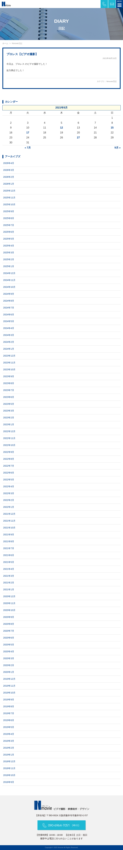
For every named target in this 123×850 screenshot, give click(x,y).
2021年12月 (9, 514)
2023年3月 (8, 410)
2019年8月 (8, 706)
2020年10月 (9, 610)
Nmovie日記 (112, 81)
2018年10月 (9, 775)
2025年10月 (9, 204)
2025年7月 (8, 225)
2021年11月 (9, 520)
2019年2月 (8, 747)
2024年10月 (9, 287)
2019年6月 (8, 720)
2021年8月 (8, 541)
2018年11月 (9, 768)
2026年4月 (8, 163)
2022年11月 (9, 438)
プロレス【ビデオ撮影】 (22, 54)
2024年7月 (8, 307)
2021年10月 (9, 527)
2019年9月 (8, 699)
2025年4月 (8, 245)
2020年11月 (9, 603)
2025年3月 (8, 252)
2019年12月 (9, 679)
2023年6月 (8, 397)
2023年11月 (9, 362)
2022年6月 (8, 472)
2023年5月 (8, 404)
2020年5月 (8, 644)
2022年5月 (8, 479)
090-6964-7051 (61, 825)
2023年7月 (8, 390)
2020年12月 (9, 596)
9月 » (118, 147)
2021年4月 (8, 569)
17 (27, 132)
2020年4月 (8, 651)
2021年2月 (8, 582)
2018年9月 (8, 782)
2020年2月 (8, 665)
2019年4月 (8, 734)
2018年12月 (9, 761)
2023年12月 (9, 355)
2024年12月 (9, 273)
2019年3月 (8, 741)
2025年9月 (8, 211)
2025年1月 (8, 266)
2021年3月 (8, 576)
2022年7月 (8, 465)
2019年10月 (9, 692)
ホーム (5, 43)
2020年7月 (8, 631)
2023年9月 (8, 376)
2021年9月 (8, 534)
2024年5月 (8, 321)
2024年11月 (9, 280)
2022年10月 (9, 445)
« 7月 (28, 147)
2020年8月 (8, 624)
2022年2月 (8, 500)
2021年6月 (8, 555)
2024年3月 (8, 335)
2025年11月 (9, 197)
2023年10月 (9, 369)
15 (112, 127)
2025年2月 (8, 259)
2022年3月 (8, 493)
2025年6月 (8, 232)
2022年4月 (8, 486)
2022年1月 (8, 507)
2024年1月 (8, 349)
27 (78, 137)
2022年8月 (8, 459)
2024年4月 (8, 328)
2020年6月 (8, 637)
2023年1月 (8, 424)
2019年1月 (8, 754)
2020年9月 (8, 617)
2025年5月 (8, 238)
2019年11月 (9, 685)
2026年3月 (8, 170)
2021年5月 (8, 562)
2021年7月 (8, 548)
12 (61, 127)
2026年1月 (8, 183)
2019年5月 (8, 727)
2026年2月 (8, 177)
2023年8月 (8, 383)
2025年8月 (8, 218)
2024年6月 (8, 314)
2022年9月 (8, 452)
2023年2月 (8, 417)
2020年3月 (8, 658)
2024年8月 (8, 300)
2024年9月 (8, 294)
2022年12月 (9, 431)
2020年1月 (8, 672)
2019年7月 (8, 713)
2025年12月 (9, 190)
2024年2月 (8, 342)
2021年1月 (8, 589)
